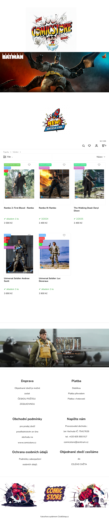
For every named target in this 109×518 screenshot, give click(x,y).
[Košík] (104, 146)
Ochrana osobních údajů (30, 452)
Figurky (6, 152)
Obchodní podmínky (27, 419)
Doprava (27, 381)
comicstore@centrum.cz (76, 442)
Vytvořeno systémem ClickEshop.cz (54, 516)
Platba (76, 381)
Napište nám (76, 419)
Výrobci (15, 152)
